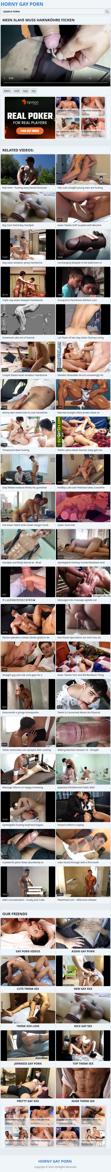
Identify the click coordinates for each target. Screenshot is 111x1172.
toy (33, 90)
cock (16, 90)
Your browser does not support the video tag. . (55, 55)
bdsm (7, 90)
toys (25, 90)
